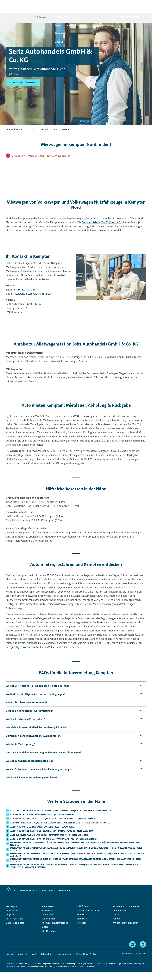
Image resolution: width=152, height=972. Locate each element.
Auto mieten (12, 904)
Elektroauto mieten (15, 916)
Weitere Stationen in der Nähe (54, 122)
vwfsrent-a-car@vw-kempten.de (33, 287)
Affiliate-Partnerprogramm (125, 916)
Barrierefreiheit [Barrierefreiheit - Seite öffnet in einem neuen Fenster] (64, 947)
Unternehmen (119, 904)
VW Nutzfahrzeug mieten (86, 409)
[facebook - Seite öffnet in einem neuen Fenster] (143, 938)
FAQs (32, 122)
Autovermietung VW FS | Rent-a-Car (102, 216)
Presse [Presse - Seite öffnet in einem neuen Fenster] (116, 908)
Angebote (10, 908)
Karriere (116, 912)
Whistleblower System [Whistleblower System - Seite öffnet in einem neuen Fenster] (86, 947)
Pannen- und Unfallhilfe (88, 904)
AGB (34, 947)
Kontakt (81, 908)
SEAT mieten (48, 908)
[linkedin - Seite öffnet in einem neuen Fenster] (132, 938)
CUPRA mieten (49, 912)
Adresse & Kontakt (15, 122)
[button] (37, 679)
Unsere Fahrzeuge (14, 912)
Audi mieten (47, 904)
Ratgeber (81, 916)
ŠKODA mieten (49, 924)
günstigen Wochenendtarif (26, 640)
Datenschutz (46, 947)
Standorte (82, 912)
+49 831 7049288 (25, 283)
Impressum (23, 947)
